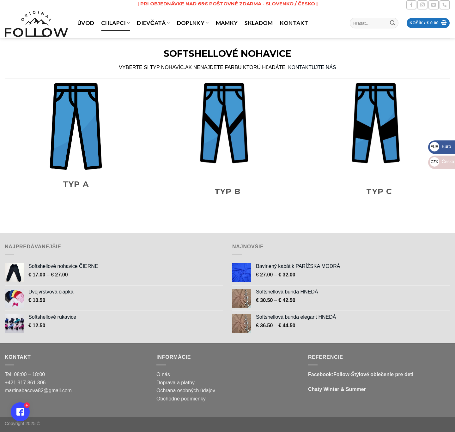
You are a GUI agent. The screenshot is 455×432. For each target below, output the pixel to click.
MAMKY (227, 23)
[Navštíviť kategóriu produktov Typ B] (227, 143)
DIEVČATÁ (153, 23)
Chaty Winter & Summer (337, 389)
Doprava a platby (175, 382)
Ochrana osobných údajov (185, 390)
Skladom (259, 23)
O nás (163, 374)
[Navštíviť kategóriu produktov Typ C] (379, 143)
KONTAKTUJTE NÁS (312, 67)
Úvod (85, 23)
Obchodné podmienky (181, 398)
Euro (440, 146)
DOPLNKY (193, 23)
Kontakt (294, 23)
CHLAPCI (115, 23)
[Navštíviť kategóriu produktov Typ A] (76, 140)
